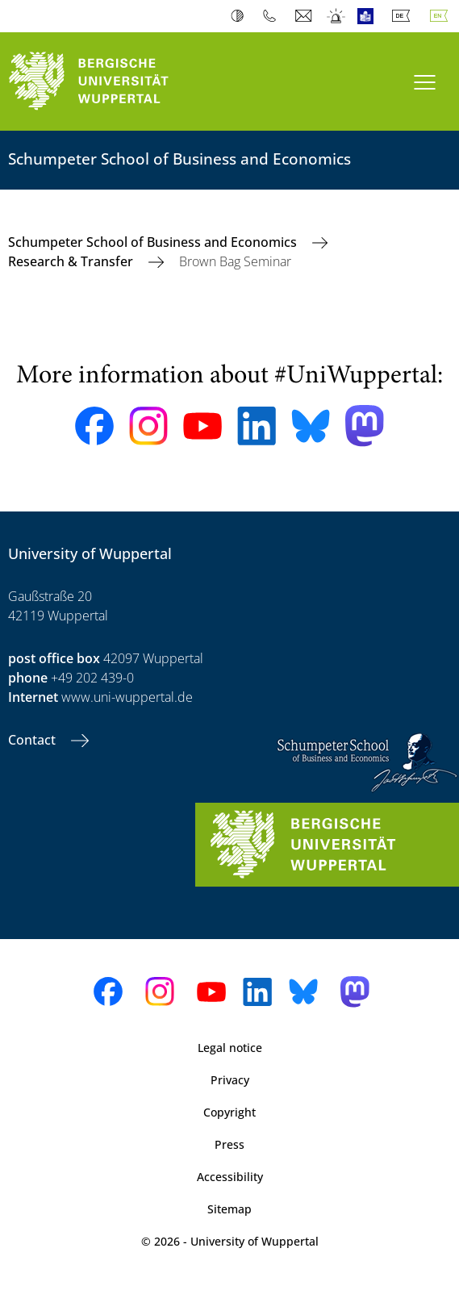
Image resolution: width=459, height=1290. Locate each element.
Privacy (230, 1080)
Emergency (337, 16)
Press (229, 1144)
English (442, 16)
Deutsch (404, 16)
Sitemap (229, 1209)
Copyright (229, 1112)
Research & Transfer (72, 261)
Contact (33, 740)
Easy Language (369, 16)
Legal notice (230, 1047)
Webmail (305, 16)
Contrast (241, 16)
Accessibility (230, 1176)
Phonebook (273, 16)
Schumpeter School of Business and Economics (154, 242)
